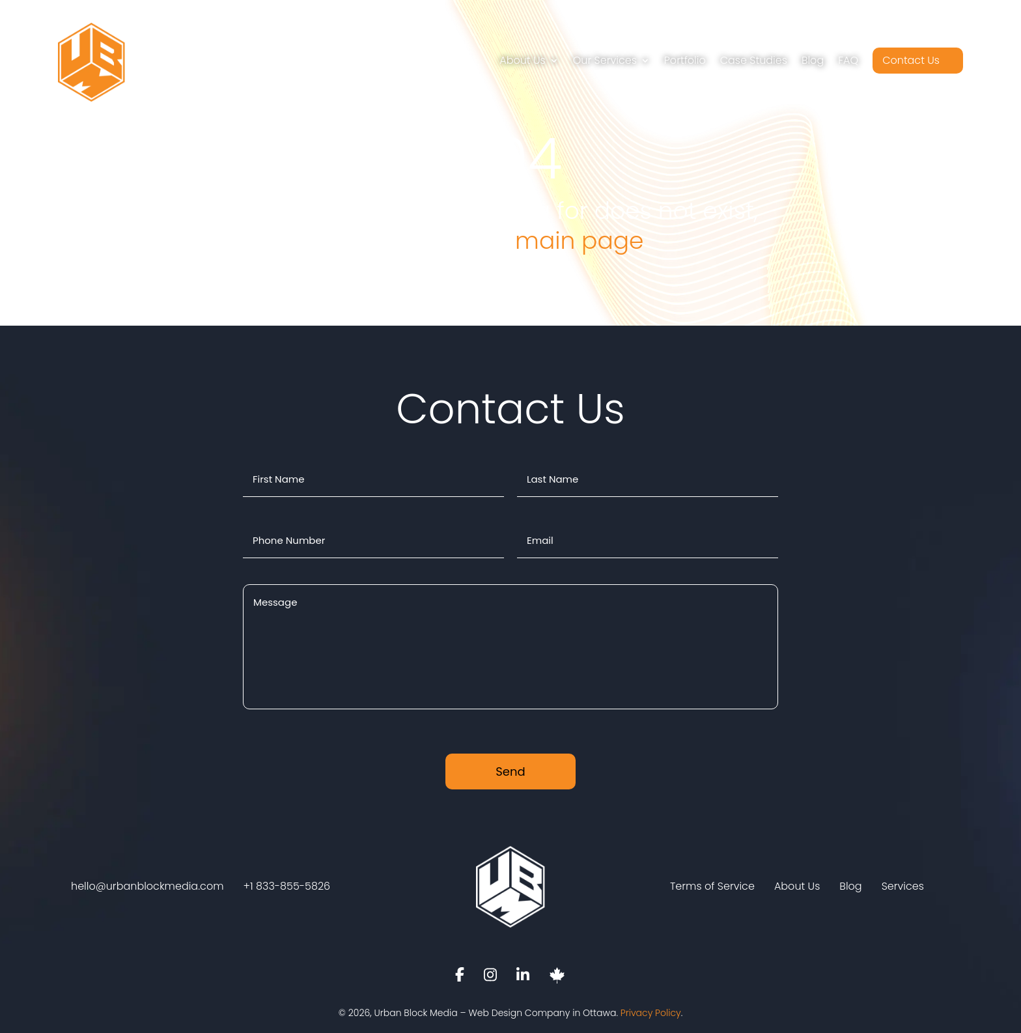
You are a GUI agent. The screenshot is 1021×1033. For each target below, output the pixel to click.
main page (579, 240)
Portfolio (685, 60)
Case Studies (753, 60)
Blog (813, 60)
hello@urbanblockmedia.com (147, 886)
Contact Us (911, 60)
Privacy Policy (651, 1012)
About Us (522, 60)
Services (903, 886)
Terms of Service (712, 886)
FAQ (848, 60)
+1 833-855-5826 (287, 886)
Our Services (605, 60)
